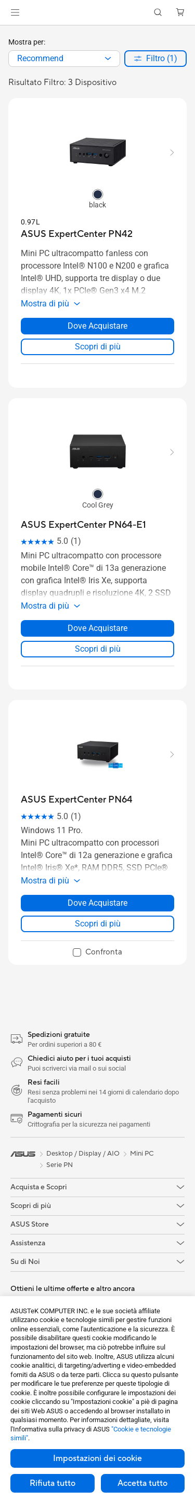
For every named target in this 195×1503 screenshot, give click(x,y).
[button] (15, 12)
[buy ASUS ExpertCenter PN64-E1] (83, 525)
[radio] (98, 194)
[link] (97, 13)
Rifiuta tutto (52, 1483)
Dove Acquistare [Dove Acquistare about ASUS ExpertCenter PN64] (97, 903)
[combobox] (64, 58)
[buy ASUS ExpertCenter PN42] (77, 234)
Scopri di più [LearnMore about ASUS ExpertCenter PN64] (98, 924)
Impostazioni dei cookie (97, 1458)
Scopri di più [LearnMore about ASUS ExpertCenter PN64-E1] (98, 649)
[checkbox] (97, 953)
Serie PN (59, 1165)
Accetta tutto (142, 1483)
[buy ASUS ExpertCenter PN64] (77, 800)
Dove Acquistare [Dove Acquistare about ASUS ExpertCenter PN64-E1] (97, 628)
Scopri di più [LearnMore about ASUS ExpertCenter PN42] (98, 347)
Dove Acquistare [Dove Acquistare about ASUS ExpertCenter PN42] (97, 326)
